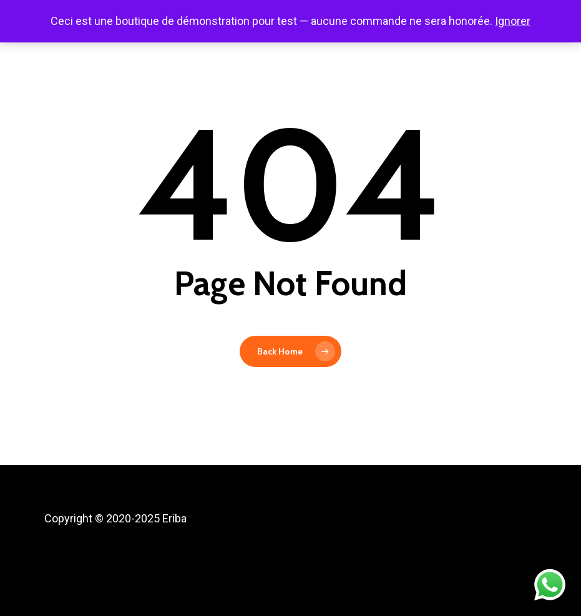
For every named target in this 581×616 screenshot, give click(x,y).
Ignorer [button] (512, 20)
